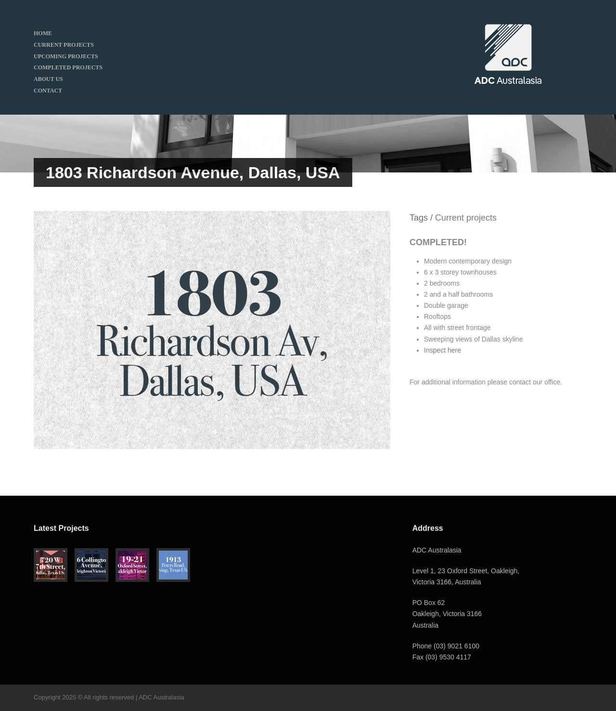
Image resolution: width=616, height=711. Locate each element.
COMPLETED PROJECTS (68, 67)
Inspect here (442, 350)
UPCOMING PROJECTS (66, 56)
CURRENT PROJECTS (64, 44)
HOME (43, 33)
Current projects (466, 218)
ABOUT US (48, 79)
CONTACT (48, 90)
